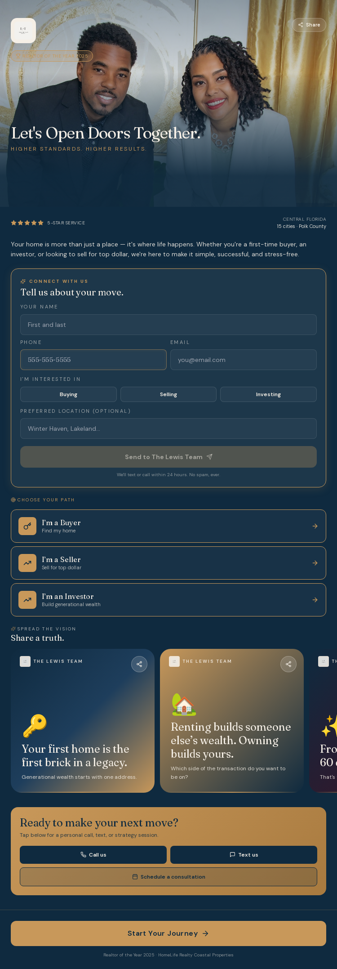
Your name (39, 307)
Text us (244, 854)
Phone (31, 342)
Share (309, 25)
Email (180, 342)
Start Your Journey (168, 933)
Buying (68, 394)
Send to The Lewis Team (169, 457)
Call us (93, 854)
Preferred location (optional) (75, 411)
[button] (83, 721)
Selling (168, 394)
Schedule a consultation (168, 876)
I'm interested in (50, 379)
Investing (268, 394)
